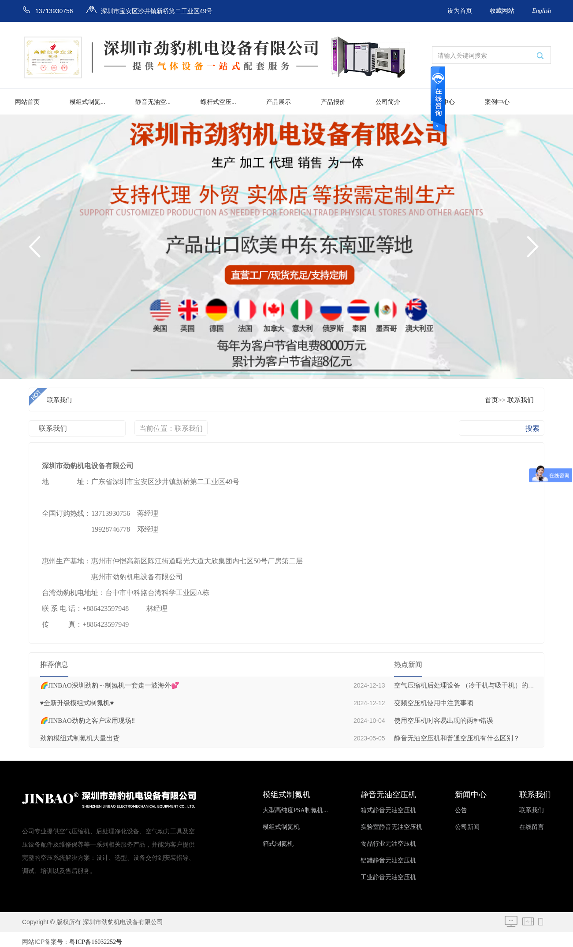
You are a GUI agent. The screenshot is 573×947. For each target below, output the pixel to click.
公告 (461, 810)
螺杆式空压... (218, 102)
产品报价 (333, 102)
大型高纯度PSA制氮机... (295, 810)
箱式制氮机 (278, 843)
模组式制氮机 (281, 827)
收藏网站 (502, 10)
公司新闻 (467, 827)
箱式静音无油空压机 (388, 810)
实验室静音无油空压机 (391, 827)
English (541, 10)
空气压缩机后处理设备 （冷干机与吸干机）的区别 (467, 685)
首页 (491, 399)
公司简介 (388, 102)
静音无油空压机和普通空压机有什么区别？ (457, 738)
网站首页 (27, 102)
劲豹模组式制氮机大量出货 (79, 738)
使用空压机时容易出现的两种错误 (443, 720)
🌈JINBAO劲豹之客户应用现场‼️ (87, 720)
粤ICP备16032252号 (95, 942)
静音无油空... (153, 102)
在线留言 (531, 827)
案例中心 (497, 102)
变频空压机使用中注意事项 (433, 703)
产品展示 (278, 102)
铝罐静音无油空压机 (388, 860)
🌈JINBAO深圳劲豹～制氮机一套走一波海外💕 (109, 685)
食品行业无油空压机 (388, 843)
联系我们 (520, 399)
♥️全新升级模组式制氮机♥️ (77, 703)
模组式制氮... (87, 102)
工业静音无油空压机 (388, 877)
